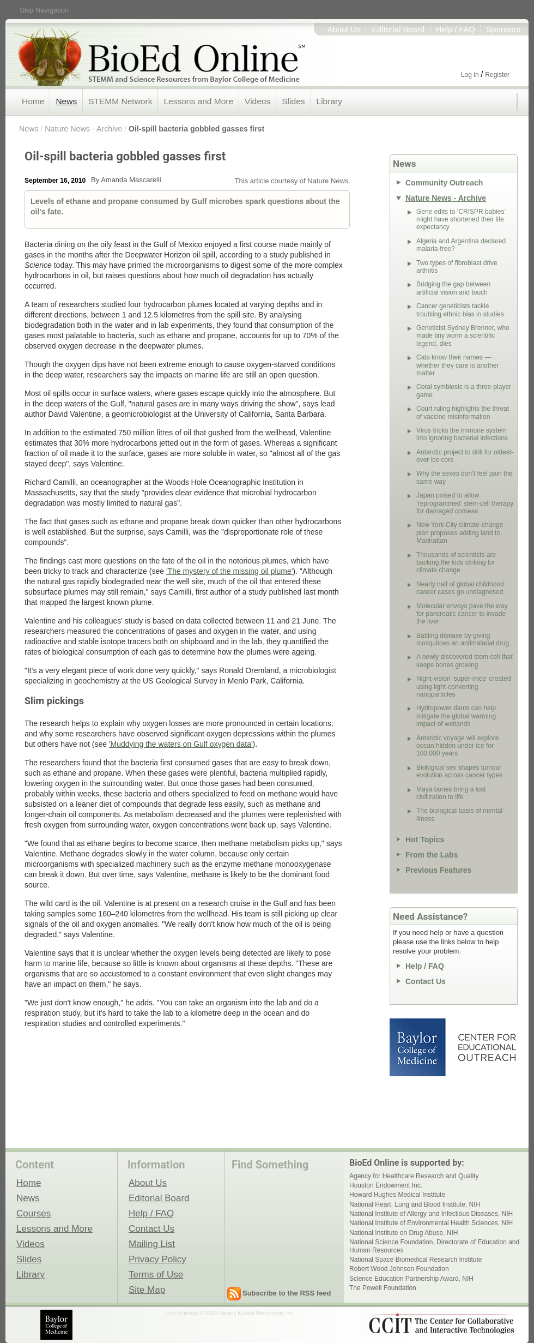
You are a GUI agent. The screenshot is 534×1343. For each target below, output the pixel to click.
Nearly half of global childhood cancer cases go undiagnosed (460, 588)
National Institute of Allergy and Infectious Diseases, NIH (431, 1214)
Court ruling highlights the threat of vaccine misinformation (462, 412)
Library (329, 101)
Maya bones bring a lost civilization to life (451, 793)
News (66, 101)
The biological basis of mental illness (459, 814)
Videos (257, 101)
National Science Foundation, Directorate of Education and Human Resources (434, 1246)
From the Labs (431, 854)
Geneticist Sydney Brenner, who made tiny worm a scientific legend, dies (462, 335)
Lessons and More (198, 101)
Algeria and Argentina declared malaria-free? (461, 245)
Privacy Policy (157, 1259)
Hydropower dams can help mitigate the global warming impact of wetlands (456, 716)
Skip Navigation (44, 10)
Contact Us (425, 981)
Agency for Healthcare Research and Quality (413, 1176)
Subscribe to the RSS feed (286, 1293)
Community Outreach (444, 182)
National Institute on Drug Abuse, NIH (403, 1233)
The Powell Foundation (382, 1288)
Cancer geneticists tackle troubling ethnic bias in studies (460, 309)
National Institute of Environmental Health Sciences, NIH (431, 1223)
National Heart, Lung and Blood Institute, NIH (414, 1204)
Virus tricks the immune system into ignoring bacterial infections (462, 434)
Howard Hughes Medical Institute (397, 1194)
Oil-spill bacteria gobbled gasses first (196, 128)
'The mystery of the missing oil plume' (229, 571)
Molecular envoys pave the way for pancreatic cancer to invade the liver (461, 614)
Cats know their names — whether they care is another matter (457, 365)
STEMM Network (120, 101)
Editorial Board (398, 29)
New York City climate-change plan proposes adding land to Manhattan (459, 532)
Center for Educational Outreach (486, 1047)
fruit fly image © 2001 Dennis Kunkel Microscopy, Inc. (230, 1313)
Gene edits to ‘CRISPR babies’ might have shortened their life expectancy (461, 219)
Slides (293, 101)
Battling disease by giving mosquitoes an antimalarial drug (462, 639)
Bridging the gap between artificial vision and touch (453, 288)
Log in (470, 75)
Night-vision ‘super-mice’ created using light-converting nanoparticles (463, 686)
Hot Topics (424, 839)
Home (33, 101)
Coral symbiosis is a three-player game (463, 390)
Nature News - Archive (83, 128)
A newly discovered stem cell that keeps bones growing (464, 660)
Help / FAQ (455, 29)
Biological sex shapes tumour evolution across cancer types (459, 771)
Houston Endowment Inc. (385, 1185)
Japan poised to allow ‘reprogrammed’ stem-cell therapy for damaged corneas (464, 503)
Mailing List (152, 1244)
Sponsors (503, 29)
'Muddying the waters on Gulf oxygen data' (181, 744)
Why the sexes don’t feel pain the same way (464, 477)
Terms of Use (156, 1274)
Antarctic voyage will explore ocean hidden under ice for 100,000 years (457, 746)
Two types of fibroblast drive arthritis (456, 266)
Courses (33, 1213)
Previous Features (438, 870)
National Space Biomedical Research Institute (415, 1259)
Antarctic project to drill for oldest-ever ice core (464, 456)
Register (497, 75)
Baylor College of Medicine (418, 1047)
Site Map (147, 1289)
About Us (344, 29)
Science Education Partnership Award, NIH (411, 1278)
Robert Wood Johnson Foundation (399, 1269)
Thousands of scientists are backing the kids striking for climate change (456, 562)
